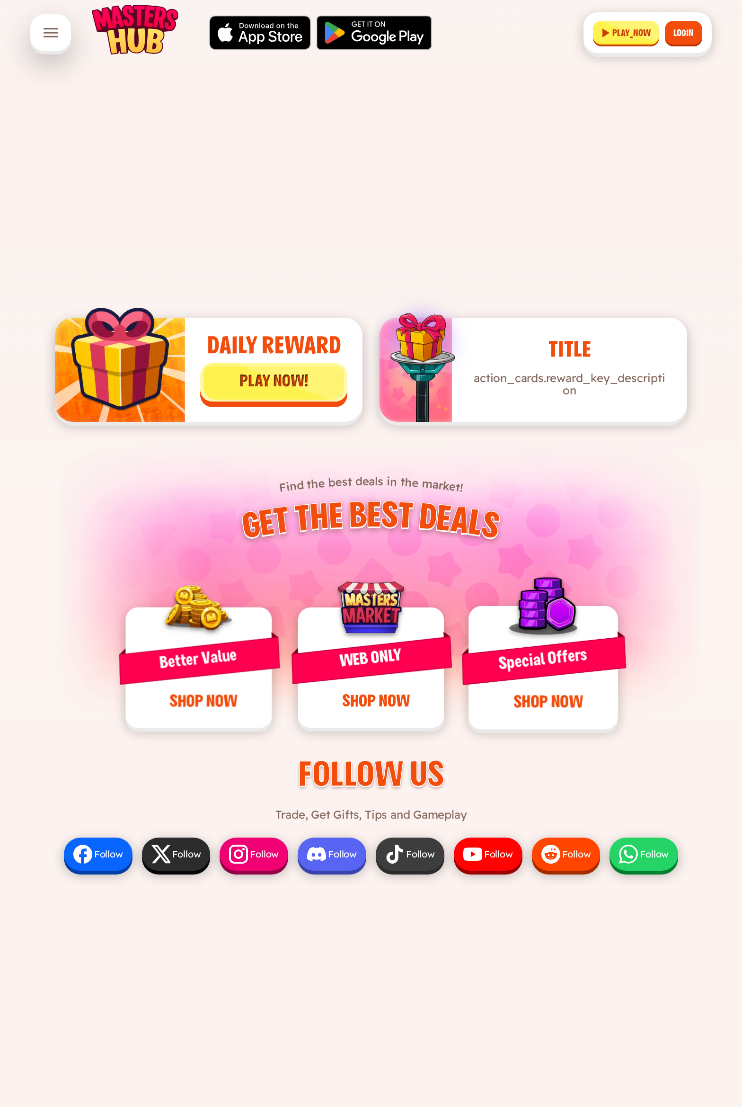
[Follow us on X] (176, 854)
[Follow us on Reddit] (566, 854)
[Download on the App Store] (260, 33)
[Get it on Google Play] (374, 33)
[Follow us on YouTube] (488, 854)
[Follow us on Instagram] (254, 854)
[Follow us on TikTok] (410, 854)
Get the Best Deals (370, 523)
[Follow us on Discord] (332, 854)
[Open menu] (50, 32)
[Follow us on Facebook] (98, 854)
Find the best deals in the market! (371, 484)
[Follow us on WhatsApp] (644, 854)
